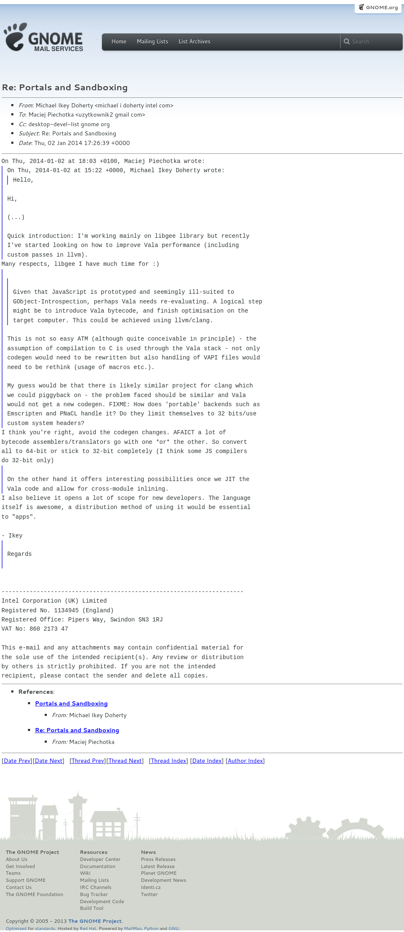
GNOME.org (382, 7)
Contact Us (19, 887)
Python (151, 928)
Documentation (97, 866)
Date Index (207, 760)
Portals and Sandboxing (71, 703)
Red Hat (87, 928)
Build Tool (91, 908)
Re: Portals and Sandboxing (77, 730)
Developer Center (100, 859)
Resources (93, 852)
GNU (173, 928)
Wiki (85, 873)
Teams (13, 873)
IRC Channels (96, 887)
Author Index (245, 760)
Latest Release (158, 866)
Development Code (102, 901)
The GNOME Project (32, 852)
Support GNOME (26, 880)
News (148, 852)
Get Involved (20, 866)
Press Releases (158, 859)
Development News (163, 880)
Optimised (16, 928)
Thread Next (125, 760)
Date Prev (17, 760)
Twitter (149, 894)
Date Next (48, 760)
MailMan (133, 928)
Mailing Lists (152, 41)
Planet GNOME (159, 873)
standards (45, 928)
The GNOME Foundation (35, 894)
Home (119, 41)
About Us (17, 859)
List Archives (194, 41)
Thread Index (168, 760)
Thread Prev (87, 760)
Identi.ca (151, 887)
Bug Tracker (94, 894)
